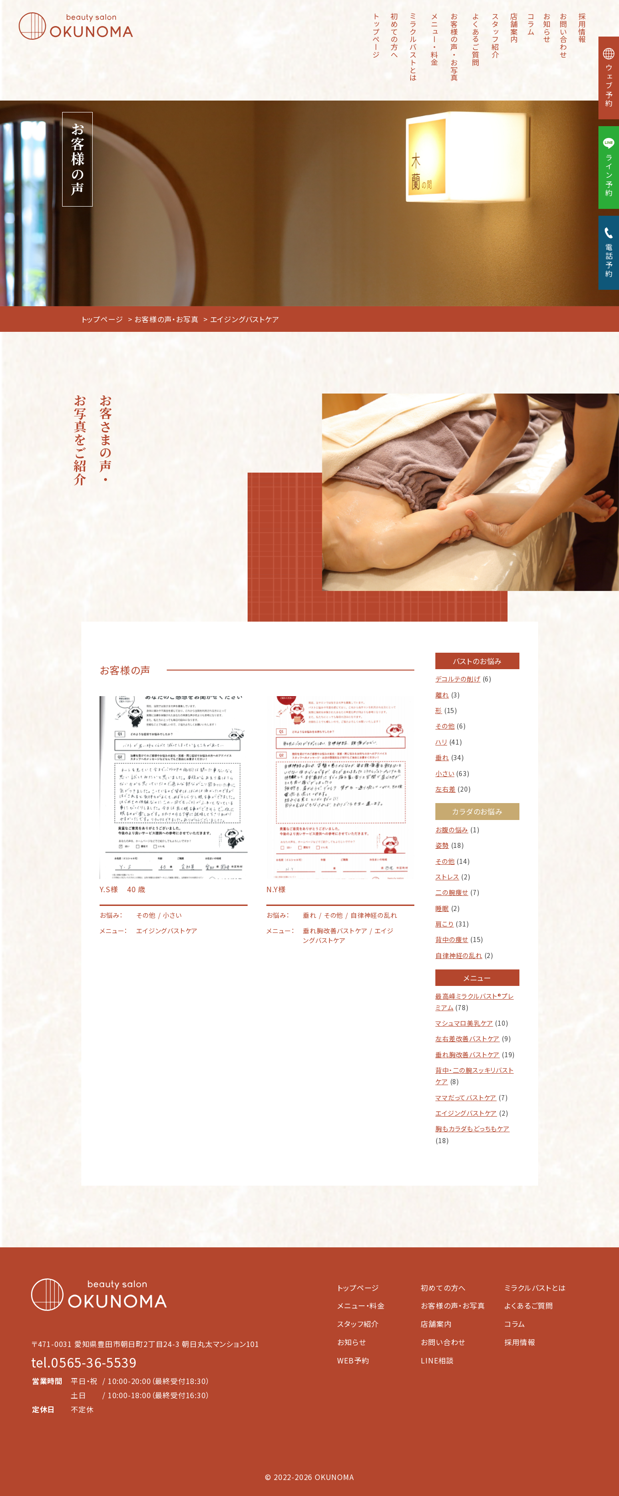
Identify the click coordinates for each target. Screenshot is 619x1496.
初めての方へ (394, 35)
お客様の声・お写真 (454, 46)
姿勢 (442, 845)
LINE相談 (437, 1360)
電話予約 (608, 252)
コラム (530, 23)
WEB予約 (353, 1360)
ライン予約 (608, 167)
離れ (442, 694)
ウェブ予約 (608, 78)
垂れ (442, 757)
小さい (444, 773)
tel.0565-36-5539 (84, 1362)
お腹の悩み (451, 829)
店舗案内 (513, 27)
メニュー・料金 (434, 39)
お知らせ (546, 27)
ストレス (447, 876)
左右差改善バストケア (467, 1038)
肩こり (444, 923)
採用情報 (582, 27)
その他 (445, 725)
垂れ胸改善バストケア (467, 1054)
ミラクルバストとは (412, 46)
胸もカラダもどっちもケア (472, 1128)
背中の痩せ (451, 939)
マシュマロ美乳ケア (464, 1023)
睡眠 (442, 908)
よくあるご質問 (475, 39)
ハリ (441, 741)
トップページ (375, 35)
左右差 (445, 788)
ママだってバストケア (466, 1097)
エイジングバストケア (466, 1113)
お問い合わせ (563, 35)
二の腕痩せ (451, 892)
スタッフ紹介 (495, 35)
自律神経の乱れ (458, 955)
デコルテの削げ (458, 678)
